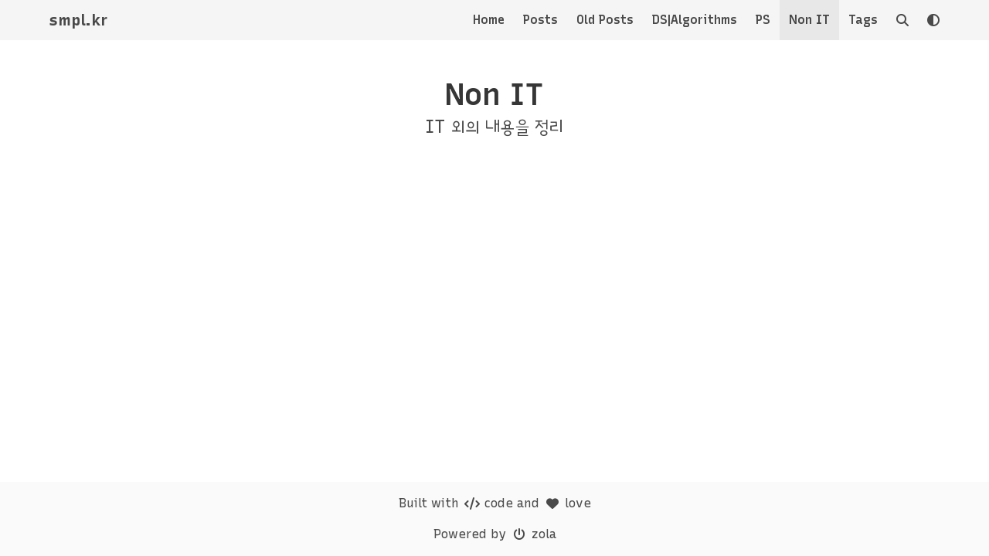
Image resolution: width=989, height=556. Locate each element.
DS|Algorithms (694, 19)
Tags (863, 19)
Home (489, 19)
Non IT (809, 19)
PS (763, 19)
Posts (540, 19)
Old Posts (605, 19)
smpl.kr (78, 20)
